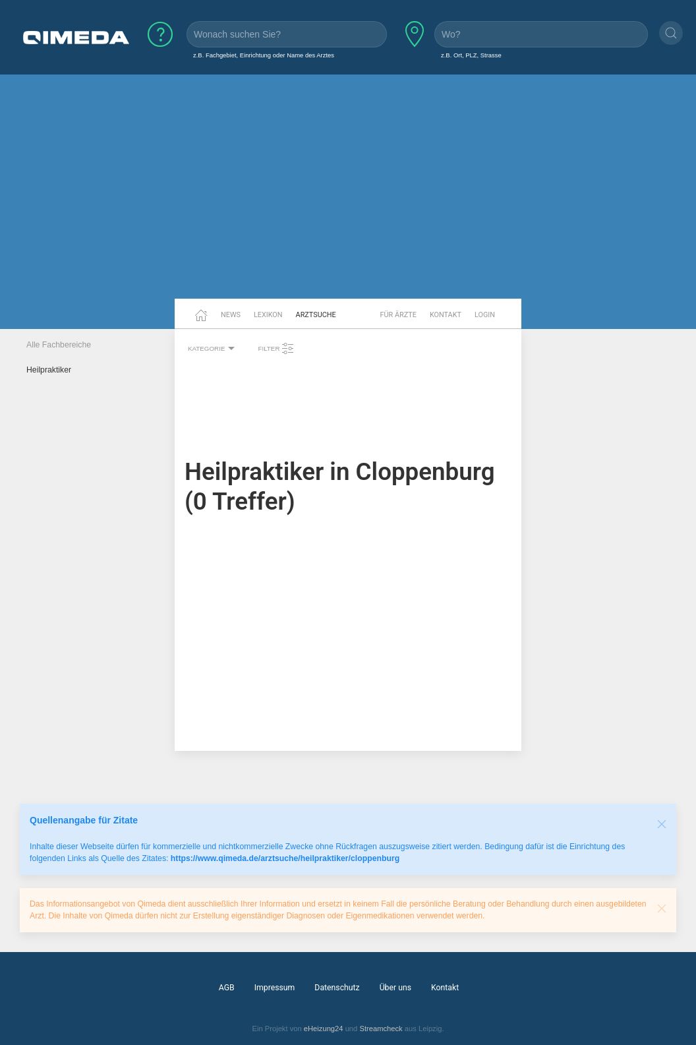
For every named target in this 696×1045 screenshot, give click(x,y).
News (231, 315)
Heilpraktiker (48, 369)
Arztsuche (316, 315)
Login (485, 315)
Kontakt (445, 315)
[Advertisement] (348, 196)
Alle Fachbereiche (58, 344)
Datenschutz (336, 987)
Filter (276, 348)
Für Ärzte (398, 315)
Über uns (395, 987)
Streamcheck (380, 1028)
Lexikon (268, 315)
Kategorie (213, 348)
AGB (227, 987)
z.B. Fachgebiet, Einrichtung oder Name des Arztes (263, 55)
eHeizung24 (323, 1028)
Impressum (274, 987)
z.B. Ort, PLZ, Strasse (471, 55)
